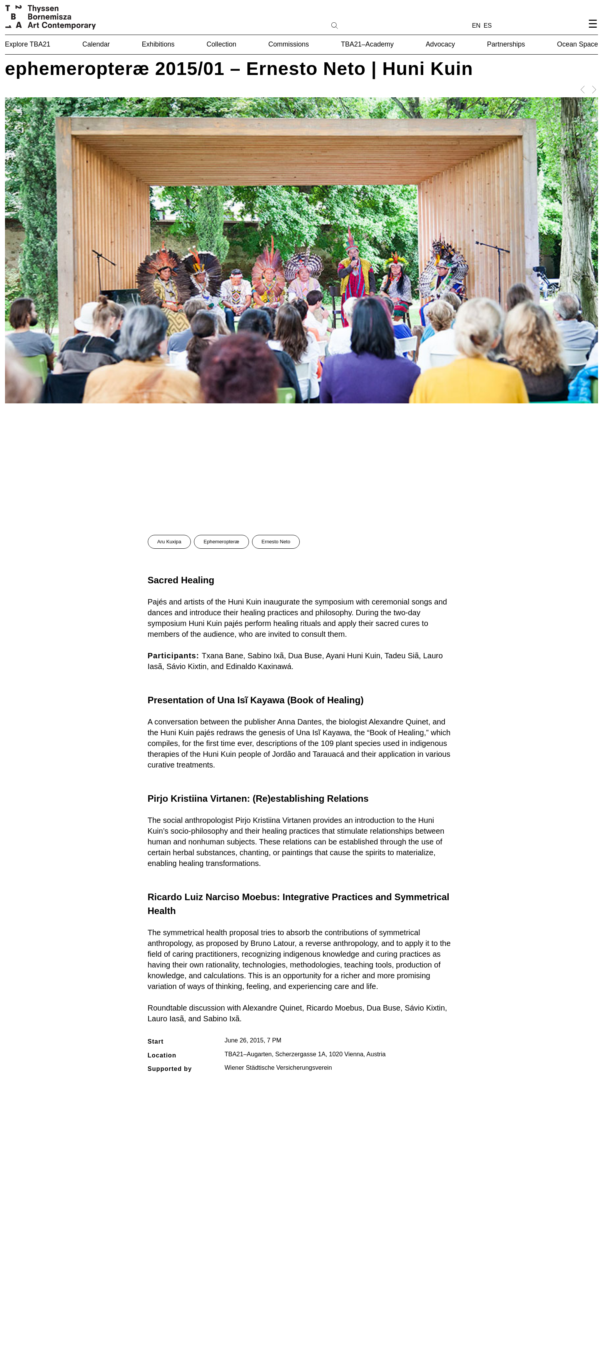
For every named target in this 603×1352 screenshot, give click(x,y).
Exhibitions (158, 44)
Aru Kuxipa (169, 541)
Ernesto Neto (276, 541)
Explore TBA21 (27, 44)
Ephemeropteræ (221, 541)
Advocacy (440, 44)
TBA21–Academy (367, 44)
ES (488, 25)
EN (476, 25)
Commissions (288, 44)
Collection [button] (221, 44)
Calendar (96, 44)
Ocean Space (577, 44)
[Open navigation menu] (592, 30)
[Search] (359, 25)
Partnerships (506, 44)
